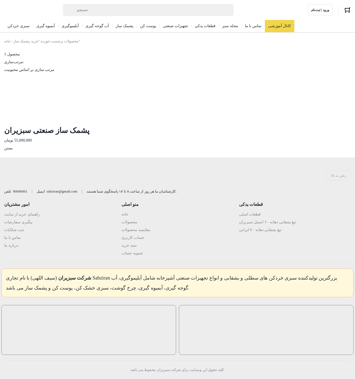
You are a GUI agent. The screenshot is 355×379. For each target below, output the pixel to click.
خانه (7, 41)
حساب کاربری (132, 237)
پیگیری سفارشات (18, 222)
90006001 (20, 191)
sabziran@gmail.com (62, 191)
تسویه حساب (132, 253)
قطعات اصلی (250, 214)
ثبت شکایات (14, 230)
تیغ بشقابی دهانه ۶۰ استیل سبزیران (267, 222)
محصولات (129, 222)
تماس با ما (12, 237)
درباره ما (11, 245)
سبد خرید (129, 245)
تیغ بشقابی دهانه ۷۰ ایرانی (260, 230)
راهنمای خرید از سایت (22, 214)
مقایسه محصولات (135, 230)
